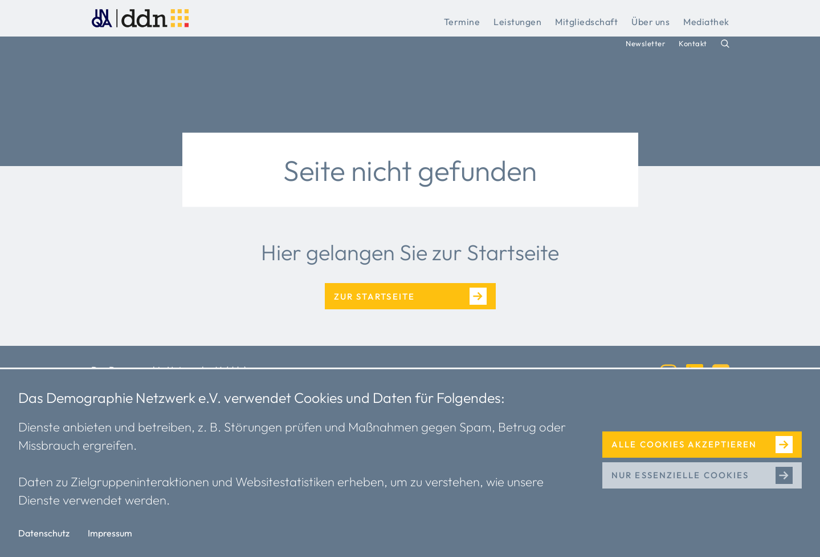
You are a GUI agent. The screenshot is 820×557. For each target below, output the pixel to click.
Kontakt (693, 43)
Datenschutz (44, 533)
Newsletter (645, 43)
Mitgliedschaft (586, 21)
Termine (462, 21)
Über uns (650, 21)
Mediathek (706, 21)
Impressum (110, 533)
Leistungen (517, 21)
